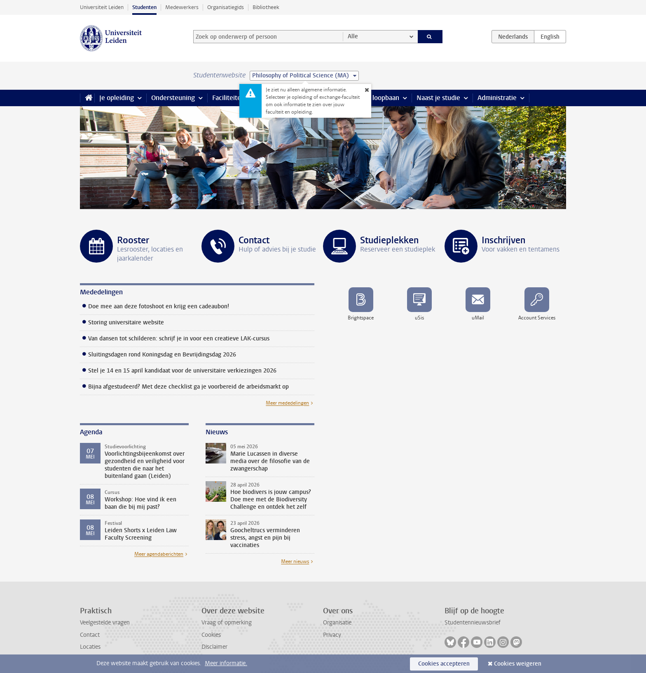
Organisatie (337, 622)
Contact (90, 635)
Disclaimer (214, 647)
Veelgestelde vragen (105, 622)
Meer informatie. (226, 663)
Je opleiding (116, 97)
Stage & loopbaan (373, 97)
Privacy (332, 635)
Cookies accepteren (444, 664)
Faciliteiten (228, 97)
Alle (353, 36)
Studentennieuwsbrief (473, 622)
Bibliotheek (266, 7)
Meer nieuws (295, 561)
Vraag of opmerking (226, 622)
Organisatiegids (225, 7)
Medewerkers (182, 7)
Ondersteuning (173, 97)
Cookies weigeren (517, 664)
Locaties (90, 647)
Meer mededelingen (287, 403)
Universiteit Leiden (102, 7)
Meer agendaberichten (158, 554)
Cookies (211, 635)
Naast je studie (438, 97)
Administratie (497, 97)
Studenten (144, 7)
